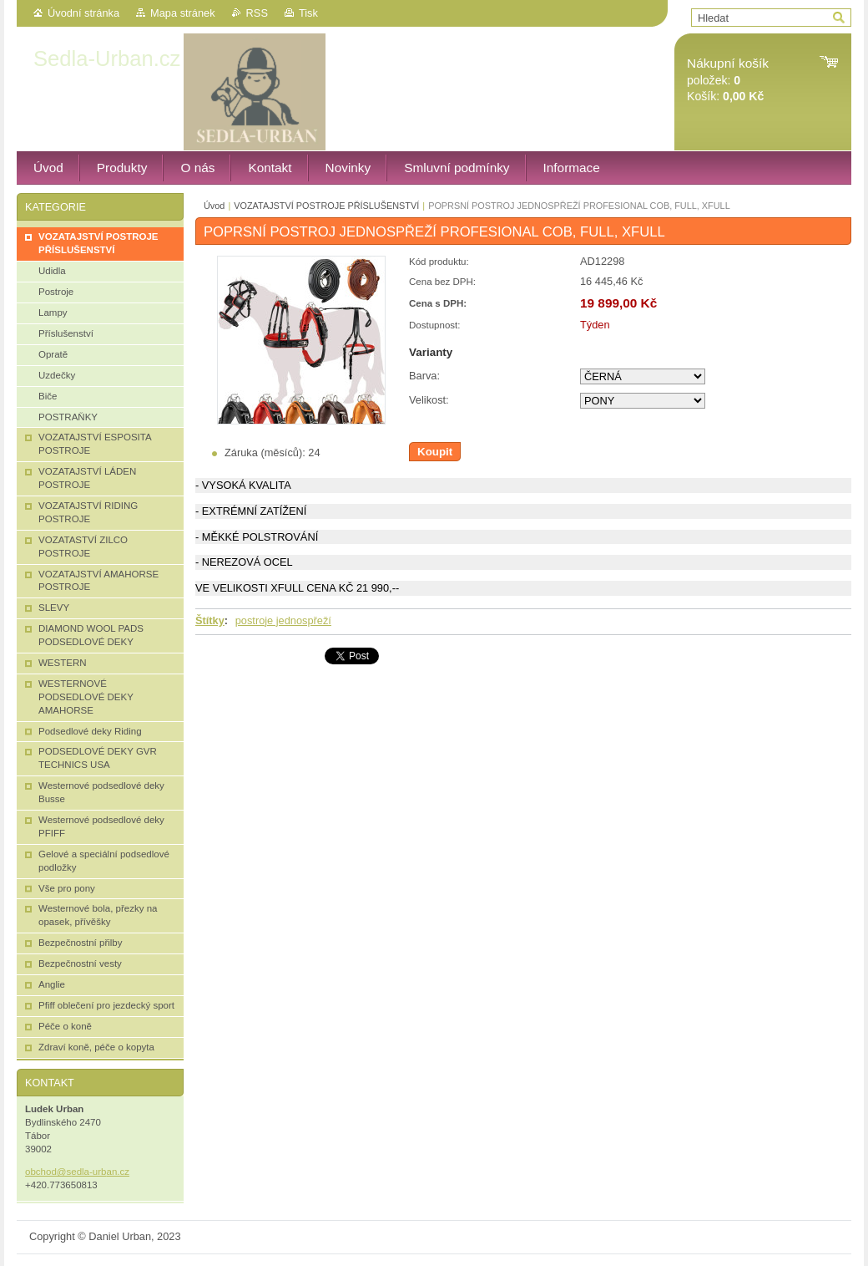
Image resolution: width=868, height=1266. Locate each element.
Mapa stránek (182, 13)
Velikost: (429, 400)
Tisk (308, 13)
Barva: (424, 375)
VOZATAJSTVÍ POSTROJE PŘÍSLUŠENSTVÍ (326, 206)
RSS (257, 13)
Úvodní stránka (83, 13)
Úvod (214, 206)
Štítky (210, 620)
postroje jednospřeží (283, 620)
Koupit (434, 451)
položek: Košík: (728, 80)
